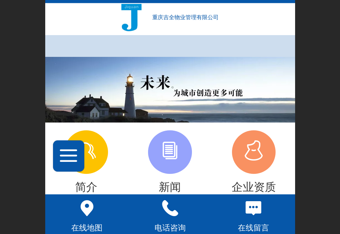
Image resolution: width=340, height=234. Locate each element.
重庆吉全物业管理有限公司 (185, 17)
